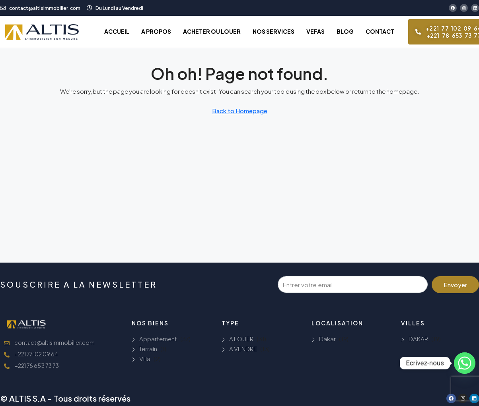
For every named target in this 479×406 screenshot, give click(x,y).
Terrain (148, 348)
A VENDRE (243, 348)
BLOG (345, 31)
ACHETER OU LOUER (212, 31)
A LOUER (241, 338)
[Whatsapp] (464, 363)
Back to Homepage (239, 110)
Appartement (158, 338)
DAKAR (418, 338)
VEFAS (315, 31)
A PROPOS (156, 31)
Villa (144, 358)
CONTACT (380, 31)
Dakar (327, 338)
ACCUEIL (116, 31)
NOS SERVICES (273, 31)
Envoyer (455, 284)
